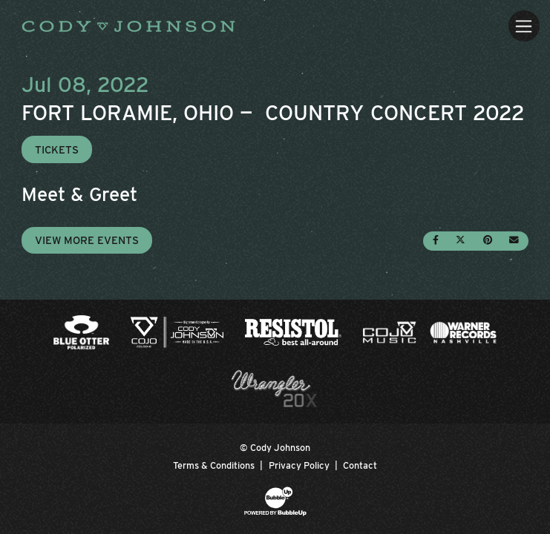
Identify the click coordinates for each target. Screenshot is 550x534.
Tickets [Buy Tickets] (57, 149)
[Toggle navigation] (523, 25)
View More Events (87, 240)
